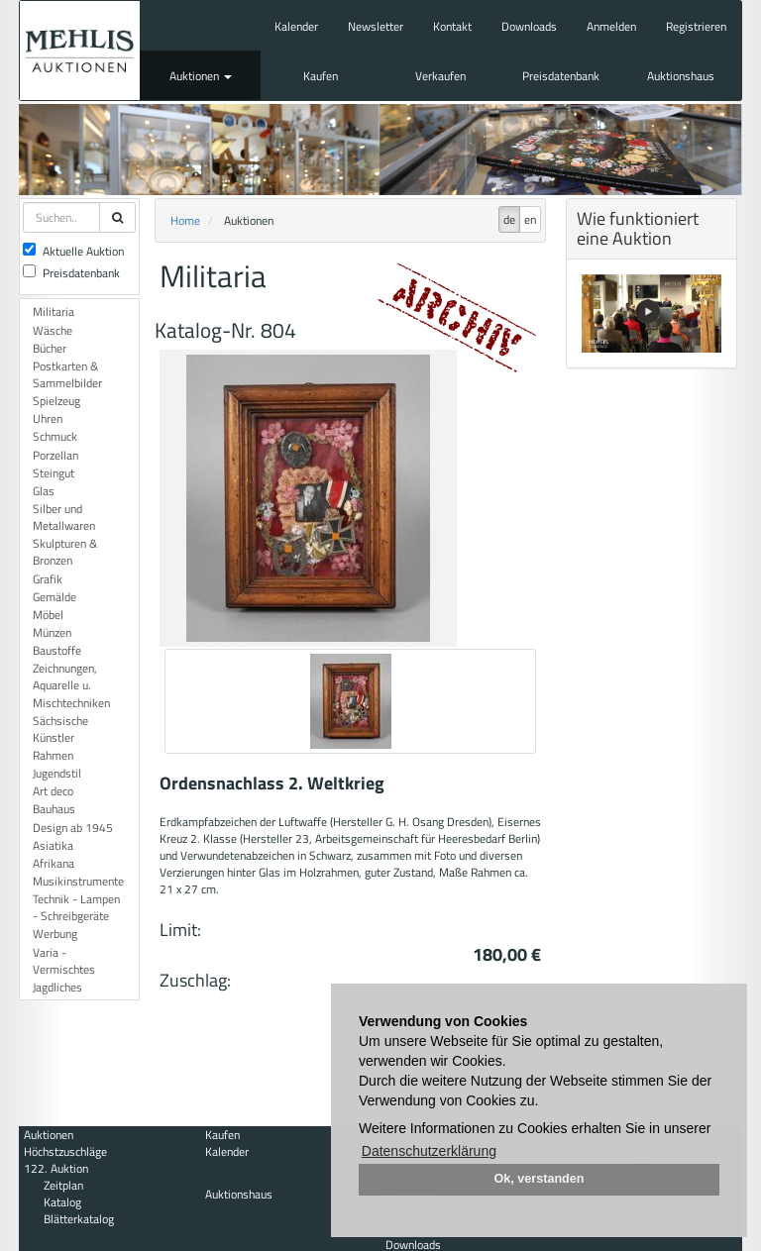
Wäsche (52, 330)
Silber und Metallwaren (64, 517)
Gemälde (54, 596)
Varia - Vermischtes (64, 961)
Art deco (53, 791)
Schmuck (55, 436)
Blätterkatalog (79, 1218)
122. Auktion (56, 1168)
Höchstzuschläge (65, 1151)
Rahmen (53, 755)
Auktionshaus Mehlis (80, 50)
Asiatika (53, 845)
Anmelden (611, 26)
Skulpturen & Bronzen (65, 552)
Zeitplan (63, 1185)
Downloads (529, 26)
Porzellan (55, 455)
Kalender (296, 26)
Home (185, 220)
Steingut (53, 473)
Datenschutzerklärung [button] (429, 1151)
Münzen (52, 632)
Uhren (47, 418)
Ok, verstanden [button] (539, 1179)
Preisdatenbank (560, 75)
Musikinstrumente (78, 881)
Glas (43, 490)
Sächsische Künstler (60, 729)
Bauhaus (54, 808)
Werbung (55, 933)
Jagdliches (57, 987)
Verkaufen (440, 75)
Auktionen (200, 75)
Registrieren (696, 26)
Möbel (48, 614)
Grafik (47, 579)
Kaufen (320, 75)
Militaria (53, 311)
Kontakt (452, 26)
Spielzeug (56, 400)
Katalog (62, 1202)
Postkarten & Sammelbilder (67, 374)
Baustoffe (57, 650)
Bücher (49, 348)
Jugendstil (57, 773)
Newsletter (375, 26)
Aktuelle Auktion (73, 251)
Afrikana (53, 863)
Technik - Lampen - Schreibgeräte (76, 907)
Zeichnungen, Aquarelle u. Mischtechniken (71, 685)
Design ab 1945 (73, 827)
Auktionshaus (680, 75)
